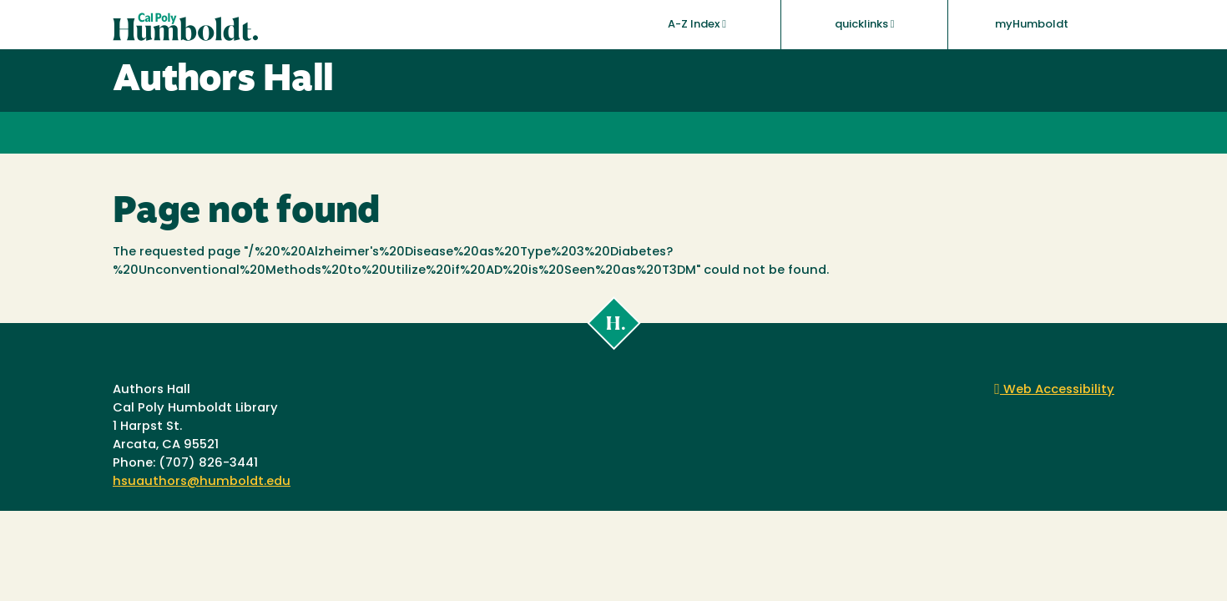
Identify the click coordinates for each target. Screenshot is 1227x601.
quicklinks (865, 24)
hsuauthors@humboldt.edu (201, 482)
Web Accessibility (1054, 390)
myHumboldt (1031, 24)
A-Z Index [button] (697, 24)
